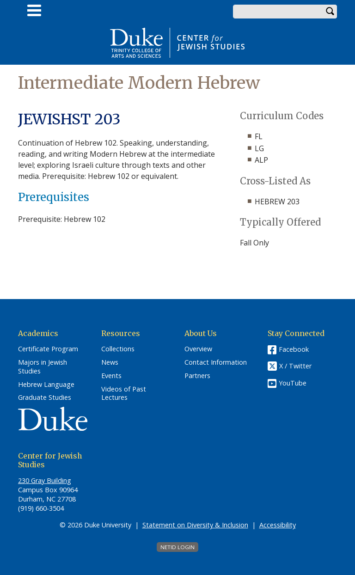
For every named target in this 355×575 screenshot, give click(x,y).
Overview (198, 349)
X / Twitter (295, 366)
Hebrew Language (46, 384)
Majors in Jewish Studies (42, 366)
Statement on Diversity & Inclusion (195, 524)
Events (111, 376)
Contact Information (215, 362)
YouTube (292, 383)
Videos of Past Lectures (123, 393)
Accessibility (277, 524)
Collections (118, 349)
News (109, 362)
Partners (197, 376)
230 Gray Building (44, 480)
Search (330, 11)
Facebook (294, 349)
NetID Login (177, 547)
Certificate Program (48, 349)
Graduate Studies (44, 397)
